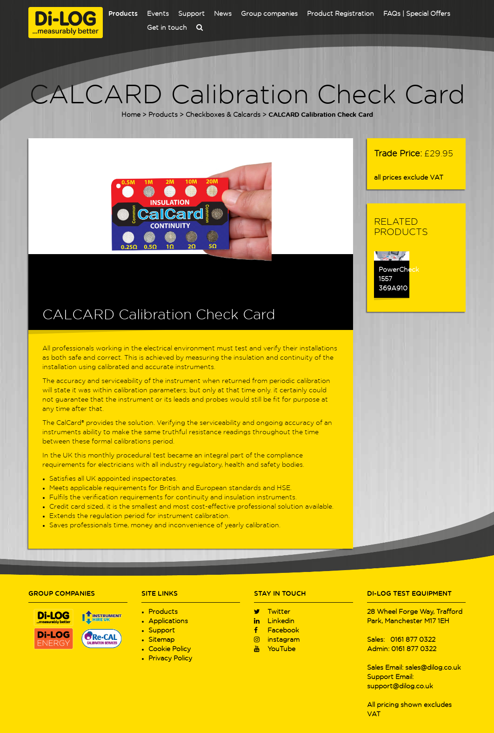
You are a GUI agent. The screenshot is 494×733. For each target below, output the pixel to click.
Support (191, 14)
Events (158, 14)
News (223, 14)
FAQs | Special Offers (416, 14)
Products (123, 14)
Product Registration (340, 14)
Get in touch (167, 28)
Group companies (269, 14)
